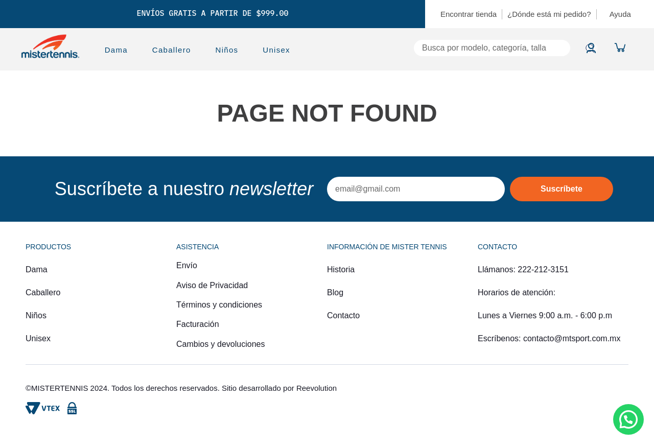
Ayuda (620, 14)
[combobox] (442, 48)
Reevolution (316, 388)
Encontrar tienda (468, 14)
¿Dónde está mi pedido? (549, 14)
